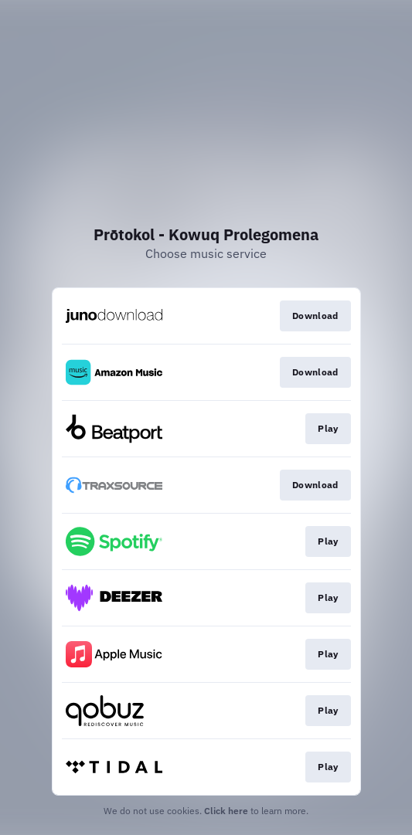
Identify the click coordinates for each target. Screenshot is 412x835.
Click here (226, 810)
